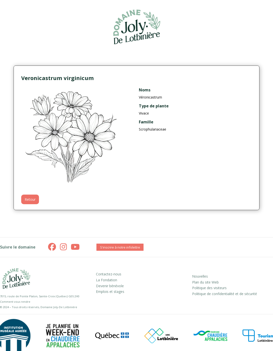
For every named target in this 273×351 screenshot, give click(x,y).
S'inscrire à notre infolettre (120, 247)
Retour (30, 199)
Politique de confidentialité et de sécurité (224, 293)
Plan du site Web (205, 282)
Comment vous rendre (15, 301)
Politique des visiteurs (209, 287)
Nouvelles (200, 276)
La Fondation (106, 280)
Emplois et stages (110, 291)
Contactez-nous (108, 274)
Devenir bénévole (110, 286)
